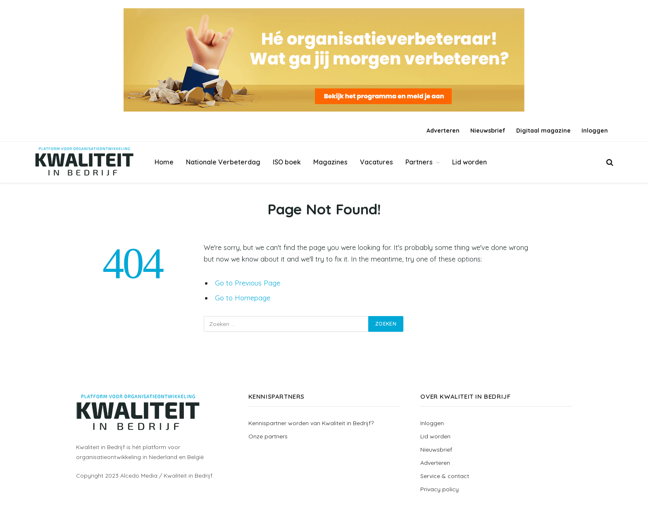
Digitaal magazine (543, 130)
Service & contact (444, 476)
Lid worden (469, 162)
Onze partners (268, 436)
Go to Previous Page (247, 282)
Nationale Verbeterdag (223, 162)
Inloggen (594, 130)
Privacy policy (439, 489)
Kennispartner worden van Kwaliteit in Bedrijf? (311, 423)
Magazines (330, 162)
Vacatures (376, 162)
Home (164, 162)
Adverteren (443, 130)
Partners (419, 162)
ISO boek (287, 162)
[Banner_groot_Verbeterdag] (324, 60)
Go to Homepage (242, 297)
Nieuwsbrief (487, 130)
